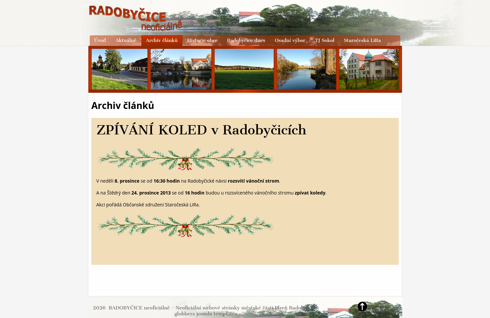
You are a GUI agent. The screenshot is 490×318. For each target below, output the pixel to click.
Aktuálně (125, 40)
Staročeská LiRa (362, 40)
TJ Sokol (324, 40)
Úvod (100, 40)
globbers (184, 314)
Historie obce (202, 40)
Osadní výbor (290, 40)
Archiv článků (162, 40)
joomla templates (216, 314)
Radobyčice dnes (246, 40)
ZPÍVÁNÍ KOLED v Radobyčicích (201, 130)
